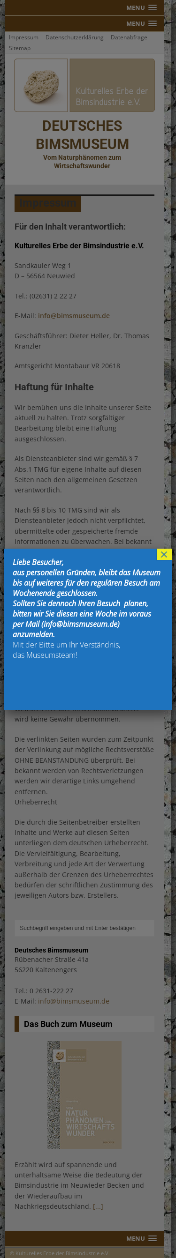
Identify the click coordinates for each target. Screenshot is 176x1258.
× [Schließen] (164, 554)
